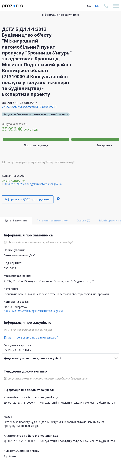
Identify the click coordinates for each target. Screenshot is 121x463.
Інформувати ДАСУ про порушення (27, 199)
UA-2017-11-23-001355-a (19, 103)
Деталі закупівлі (16, 220)
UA (89, 6)
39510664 (10, 268)
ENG (96, 6)
